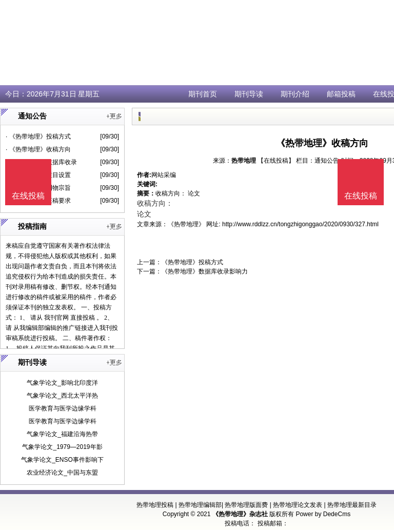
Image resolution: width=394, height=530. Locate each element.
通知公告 (326, 160)
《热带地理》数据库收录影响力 (205, 271)
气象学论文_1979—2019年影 (62, 446)
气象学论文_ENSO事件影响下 (62, 459)
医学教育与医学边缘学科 (62, 408)
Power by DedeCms (323, 514)
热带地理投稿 (154, 504)
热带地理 (243, 160)
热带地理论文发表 (297, 504)
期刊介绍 (295, 94)
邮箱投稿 (341, 94)
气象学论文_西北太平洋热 (62, 395)
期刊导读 (248, 94)
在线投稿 (360, 195)
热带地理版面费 (246, 504)
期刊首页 (202, 94)
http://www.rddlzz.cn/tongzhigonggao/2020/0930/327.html (300, 224)
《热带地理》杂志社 (240, 514)
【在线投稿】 (276, 160)
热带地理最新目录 (352, 504)
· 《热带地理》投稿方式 (38, 136)
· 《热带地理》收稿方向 (38, 149)
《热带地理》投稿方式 (192, 262)
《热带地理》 (186, 224)
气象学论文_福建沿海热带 (62, 434)
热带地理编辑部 (200, 504)
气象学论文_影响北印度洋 (62, 382)
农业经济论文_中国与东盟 (62, 472)
